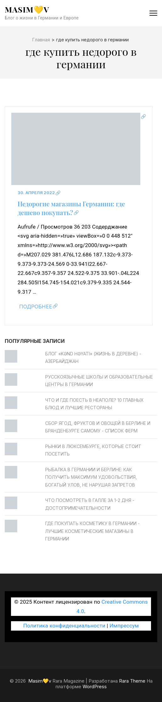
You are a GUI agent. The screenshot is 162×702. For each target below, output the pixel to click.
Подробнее (35, 306)
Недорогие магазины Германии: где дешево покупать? (71, 208)
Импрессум (124, 625)
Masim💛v (27, 9)
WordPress (95, 686)
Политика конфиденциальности (64, 625)
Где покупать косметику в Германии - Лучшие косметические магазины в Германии (92, 531)
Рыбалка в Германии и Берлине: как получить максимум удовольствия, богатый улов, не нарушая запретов (91, 477)
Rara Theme (132, 681)
